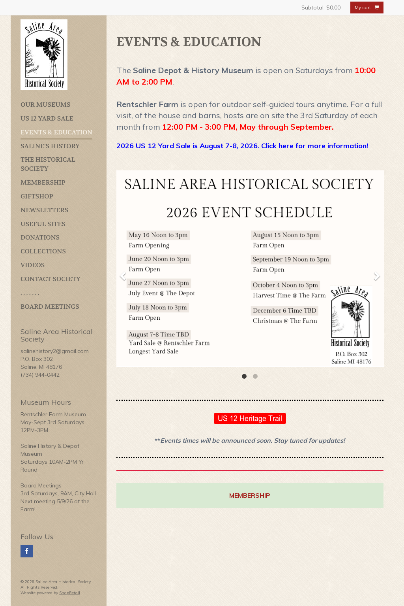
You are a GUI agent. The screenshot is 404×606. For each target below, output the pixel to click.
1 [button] (244, 376)
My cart (367, 7)
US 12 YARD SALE (47, 118)
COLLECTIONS (43, 251)
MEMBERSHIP (43, 182)
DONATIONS (40, 237)
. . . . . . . (30, 293)
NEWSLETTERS (44, 210)
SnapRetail (69, 592)
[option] (250, 268)
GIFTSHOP (37, 196)
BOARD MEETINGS (50, 306)
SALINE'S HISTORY (50, 146)
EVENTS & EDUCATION (56, 132)
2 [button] (255, 376)
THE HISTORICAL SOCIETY (48, 164)
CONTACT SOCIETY (50, 279)
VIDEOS (33, 265)
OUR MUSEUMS (45, 104)
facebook (27, 551)
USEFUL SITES (43, 224)
